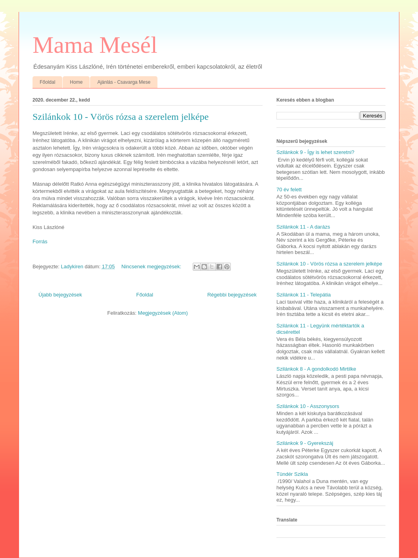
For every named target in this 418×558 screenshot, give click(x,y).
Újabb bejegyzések (60, 295)
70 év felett (289, 189)
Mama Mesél (95, 45)
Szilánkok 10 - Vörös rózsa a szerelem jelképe (121, 117)
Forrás (40, 241)
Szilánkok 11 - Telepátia (303, 295)
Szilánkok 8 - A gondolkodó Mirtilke (316, 369)
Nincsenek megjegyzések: (152, 266)
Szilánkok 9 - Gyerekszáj (304, 443)
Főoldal (47, 82)
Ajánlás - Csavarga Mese (123, 82)
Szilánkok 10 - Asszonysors (307, 406)
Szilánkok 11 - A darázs (303, 227)
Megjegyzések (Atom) (163, 313)
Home (76, 82)
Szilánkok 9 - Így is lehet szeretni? (315, 152)
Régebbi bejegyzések (232, 295)
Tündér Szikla (292, 474)
